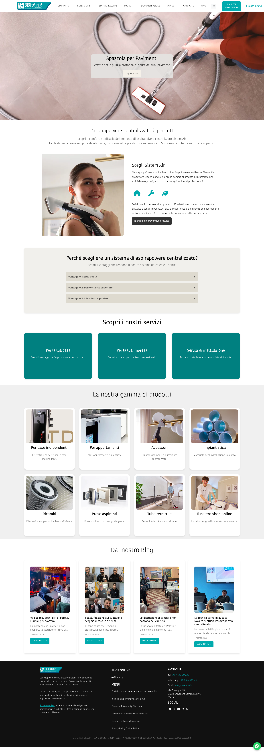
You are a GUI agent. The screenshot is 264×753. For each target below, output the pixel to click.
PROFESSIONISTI (84, 6)
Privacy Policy (118, 729)
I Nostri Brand (254, 6)
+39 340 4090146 (188, 680)
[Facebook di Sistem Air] (170, 709)
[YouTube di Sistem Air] (179, 709)
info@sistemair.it (183, 685)
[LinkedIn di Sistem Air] (183, 709)
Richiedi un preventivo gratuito (151, 221)
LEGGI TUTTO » (40, 641)
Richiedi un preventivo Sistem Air (128, 699)
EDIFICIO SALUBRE (108, 6)
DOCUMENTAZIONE (150, 6)
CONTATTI (171, 6)
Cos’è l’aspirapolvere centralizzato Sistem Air (134, 691)
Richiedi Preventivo (231, 6)
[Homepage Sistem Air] (34, 6)
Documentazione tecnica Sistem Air (130, 714)
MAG (203, 6)
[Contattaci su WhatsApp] (257, 746)
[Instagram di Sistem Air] (174, 709)
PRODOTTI (129, 6)
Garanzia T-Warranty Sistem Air (127, 706)
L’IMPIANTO (63, 6)
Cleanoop (117, 677)
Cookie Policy (132, 729)
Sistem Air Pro (47, 706)
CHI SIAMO (188, 6)
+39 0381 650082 (180, 675)
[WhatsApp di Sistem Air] (187, 709)
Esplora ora (132, 73)
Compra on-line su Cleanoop (126, 721)
